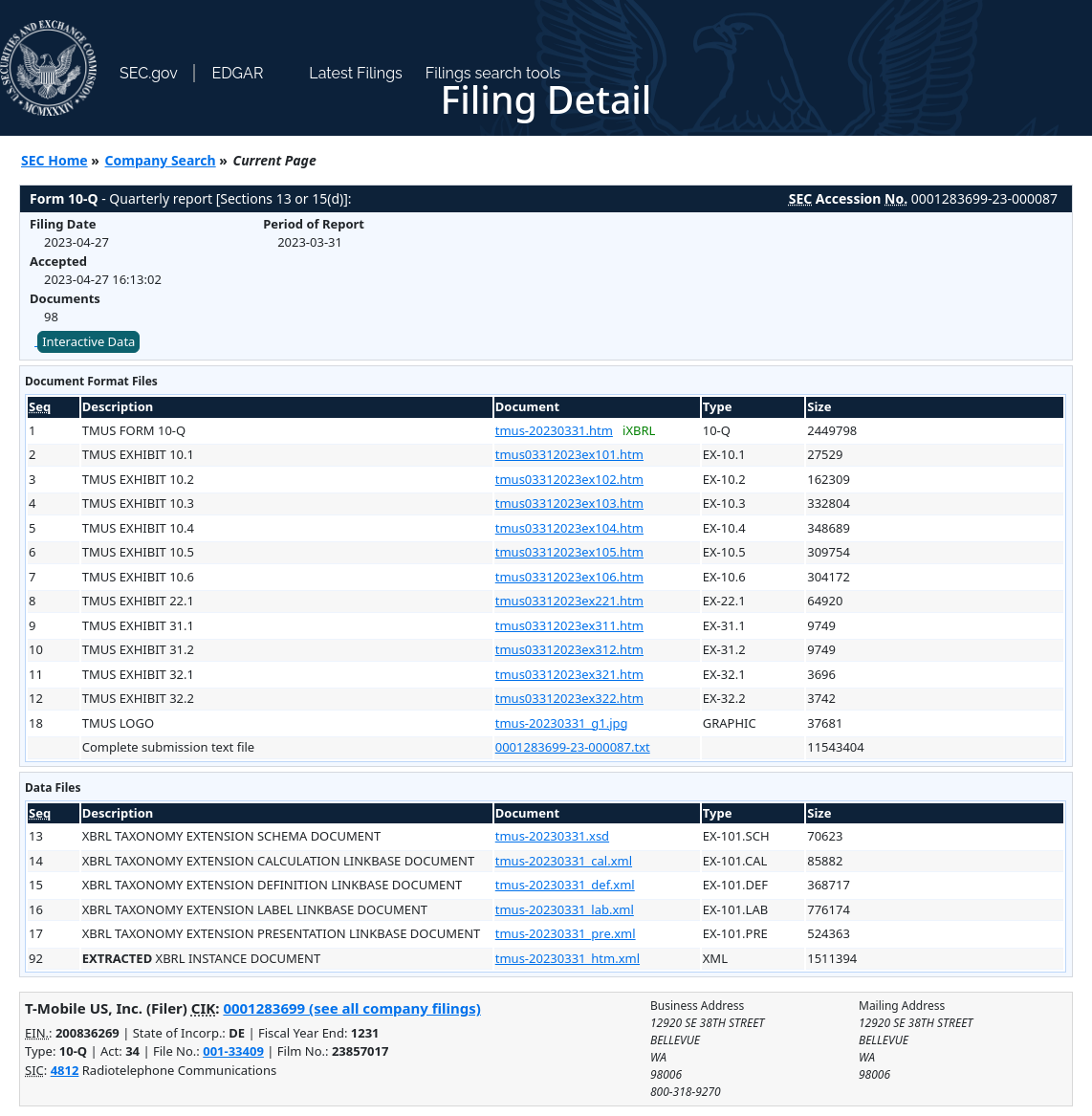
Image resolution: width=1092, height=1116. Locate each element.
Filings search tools (493, 73)
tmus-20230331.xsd (552, 835)
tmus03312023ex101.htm (569, 454)
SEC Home (54, 160)
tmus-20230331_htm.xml (567, 958)
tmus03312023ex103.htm (569, 503)
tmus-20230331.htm (554, 430)
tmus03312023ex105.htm (569, 551)
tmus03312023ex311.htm (569, 625)
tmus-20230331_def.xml (565, 884)
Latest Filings (355, 73)
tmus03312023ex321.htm (569, 674)
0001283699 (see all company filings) (351, 1008)
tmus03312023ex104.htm (569, 527)
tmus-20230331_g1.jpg (561, 723)
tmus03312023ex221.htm (569, 600)
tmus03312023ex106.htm (569, 576)
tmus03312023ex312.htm (569, 649)
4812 (65, 1070)
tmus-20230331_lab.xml (564, 909)
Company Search (160, 160)
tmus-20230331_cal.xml (563, 860)
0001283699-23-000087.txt (572, 746)
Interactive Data (88, 341)
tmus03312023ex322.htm (569, 698)
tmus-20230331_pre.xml (565, 933)
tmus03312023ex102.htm (569, 479)
